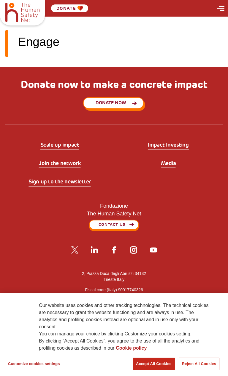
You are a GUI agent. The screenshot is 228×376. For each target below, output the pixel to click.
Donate (69, 8)
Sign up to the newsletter (59, 182)
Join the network (59, 163)
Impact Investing (168, 145)
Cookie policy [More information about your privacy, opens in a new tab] (131, 348)
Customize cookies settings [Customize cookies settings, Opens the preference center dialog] (34, 363)
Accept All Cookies (154, 363)
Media (168, 163)
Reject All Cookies (199, 363)
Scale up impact (59, 145)
